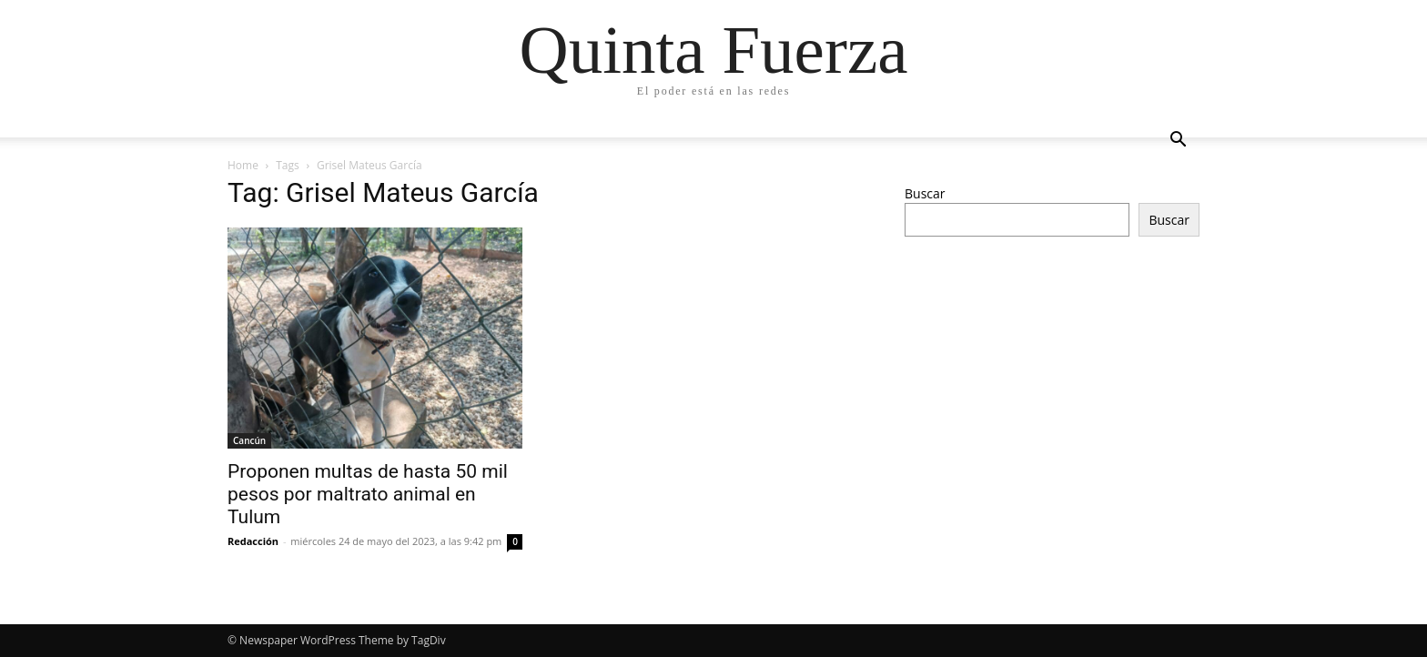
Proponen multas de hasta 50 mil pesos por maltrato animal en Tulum (368, 494)
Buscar (925, 193)
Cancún (249, 440)
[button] (1177, 141)
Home (243, 165)
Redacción (253, 541)
